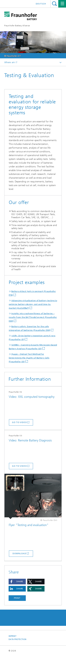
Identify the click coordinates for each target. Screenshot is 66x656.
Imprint (12, 636)
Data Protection (17, 639)
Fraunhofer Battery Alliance (17, 25)
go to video (19, 422)
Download (19, 553)
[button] (17, 581)
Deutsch (41, 4)
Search (54, 3)
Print (17, 598)
